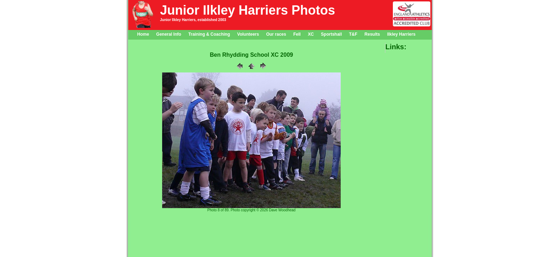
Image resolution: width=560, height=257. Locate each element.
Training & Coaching (209, 34)
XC (311, 34)
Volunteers (248, 34)
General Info (168, 34)
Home (143, 34)
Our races (276, 34)
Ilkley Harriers (401, 34)
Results (372, 34)
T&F (353, 34)
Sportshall (331, 34)
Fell (297, 34)
